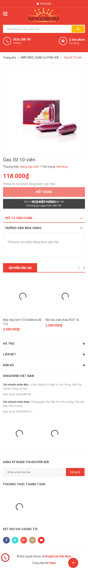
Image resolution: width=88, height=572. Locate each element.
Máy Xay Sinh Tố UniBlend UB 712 (22, 322)
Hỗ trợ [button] (44, 344)
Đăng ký (75, 472)
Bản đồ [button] (44, 365)
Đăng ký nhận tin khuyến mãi (26, 462)
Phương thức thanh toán (24, 484)
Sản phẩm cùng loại (20, 267)
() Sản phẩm (77, 41)
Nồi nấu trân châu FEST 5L (63, 319)
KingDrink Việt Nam (18, 376)
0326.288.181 (22, 39)
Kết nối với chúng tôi (20, 529)
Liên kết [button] (44, 355)
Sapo (52, 562)
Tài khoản (44, 3)
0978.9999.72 (23, 411)
